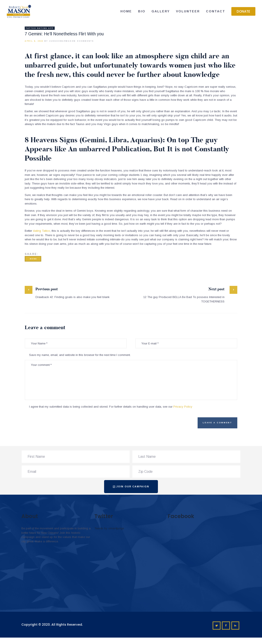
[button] (243, 11)
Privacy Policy (182, 406)
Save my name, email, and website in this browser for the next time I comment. (80, 355)
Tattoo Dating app (40, 28)
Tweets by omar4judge (109, 528)
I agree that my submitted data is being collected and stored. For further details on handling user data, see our (110, 406)
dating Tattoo (41, 230)
